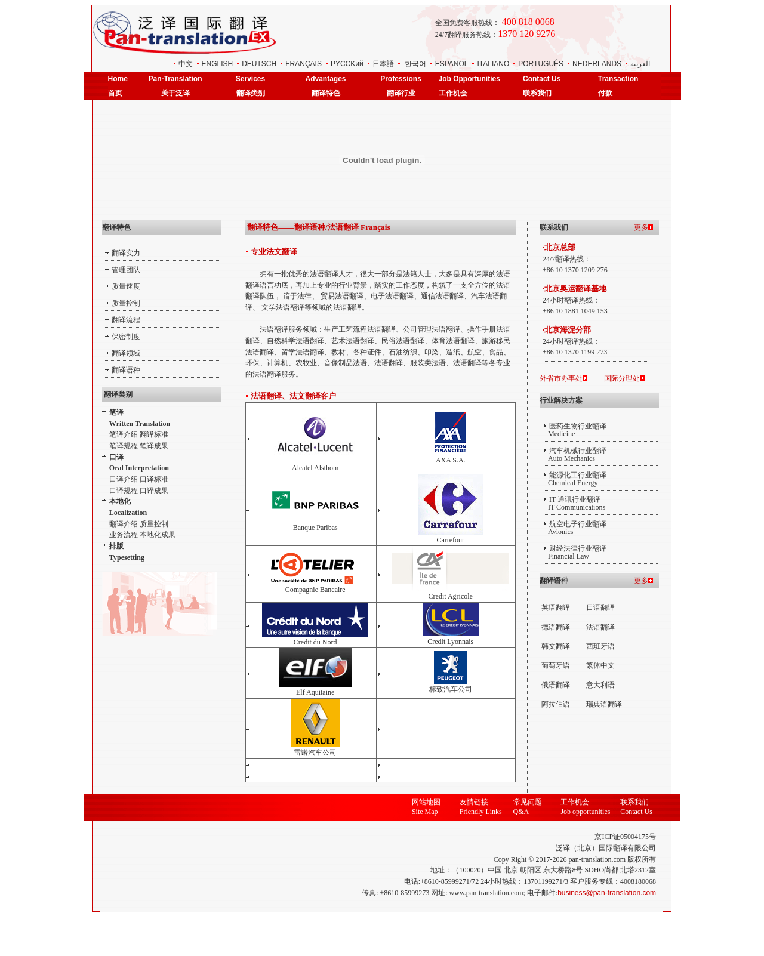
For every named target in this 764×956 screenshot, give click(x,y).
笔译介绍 (123, 434)
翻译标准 (154, 434)
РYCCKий (347, 64)
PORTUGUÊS (540, 64)
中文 (185, 64)
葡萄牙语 (555, 665)
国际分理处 (622, 378)
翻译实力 (126, 253)
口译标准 (154, 479)
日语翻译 (600, 607)
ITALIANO (493, 64)
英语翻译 (555, 607)
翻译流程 (126, 320)
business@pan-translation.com (606, 893)
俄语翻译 (555, 685)
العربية (640, 64)
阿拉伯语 (555, 704)
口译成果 (154, 490)
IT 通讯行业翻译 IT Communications (574, 503)
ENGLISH (217, 64)
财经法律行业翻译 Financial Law (574, 552)
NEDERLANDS (596, 64)
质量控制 (126, 303)
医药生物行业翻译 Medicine (574, 430)
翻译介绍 (123, 524)
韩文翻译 (555, 646)
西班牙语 (600, 646)
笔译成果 (154, 446)
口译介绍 (123, 479)
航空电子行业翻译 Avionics (574, 528)
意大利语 (600, 685)
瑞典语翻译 (604, 704)
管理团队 (126, 270)
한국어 (415, 64)
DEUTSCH (259, 64)
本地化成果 (157, 535)
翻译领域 (126, 353)
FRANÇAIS (303, 64)
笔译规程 (123, 446)
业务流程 (123, 535)
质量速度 (126, 286)
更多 (641, 227)
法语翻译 (600, 627)
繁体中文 (600, 665)
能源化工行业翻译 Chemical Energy (574, 479)
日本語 (383, 64)
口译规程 (123, 490)
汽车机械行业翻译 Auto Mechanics (574, 454)
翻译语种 (126, 370)
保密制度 (126, 336)
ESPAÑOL (452, 64)
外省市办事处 (561, 378)
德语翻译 (555, 627)
